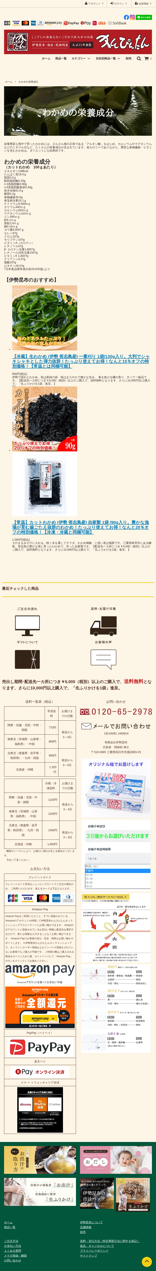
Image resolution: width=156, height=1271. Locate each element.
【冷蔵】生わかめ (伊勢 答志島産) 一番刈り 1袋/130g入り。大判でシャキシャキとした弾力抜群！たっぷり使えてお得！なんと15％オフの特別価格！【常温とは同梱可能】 (81, 361)
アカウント (94, 3)
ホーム (46, 58)
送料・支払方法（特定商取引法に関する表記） (110, 1241)
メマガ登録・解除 (15, 1255)
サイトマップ (88, 1255)
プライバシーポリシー (94, 1250)
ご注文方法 (11, 1241)
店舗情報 (85, 1227)
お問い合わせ (12, 1260)
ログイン (119, 3)
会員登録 (144, 3)
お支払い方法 (12, 1245)
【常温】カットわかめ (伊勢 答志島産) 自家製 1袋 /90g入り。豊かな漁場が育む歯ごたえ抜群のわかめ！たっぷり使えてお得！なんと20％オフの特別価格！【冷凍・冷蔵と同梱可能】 (80, 527)
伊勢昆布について (91, 1222)
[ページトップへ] (147, 1262)
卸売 (128, 58)
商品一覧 (61, 58)
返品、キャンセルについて (97, 1245)
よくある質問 (12, 1250)
